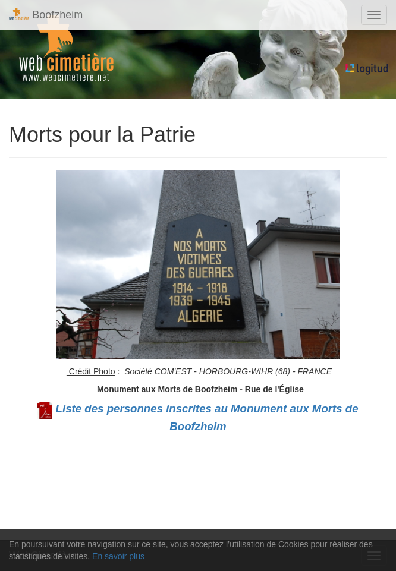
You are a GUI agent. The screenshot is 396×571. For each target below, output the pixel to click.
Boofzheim (46, 14)
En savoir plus (118, 556)
